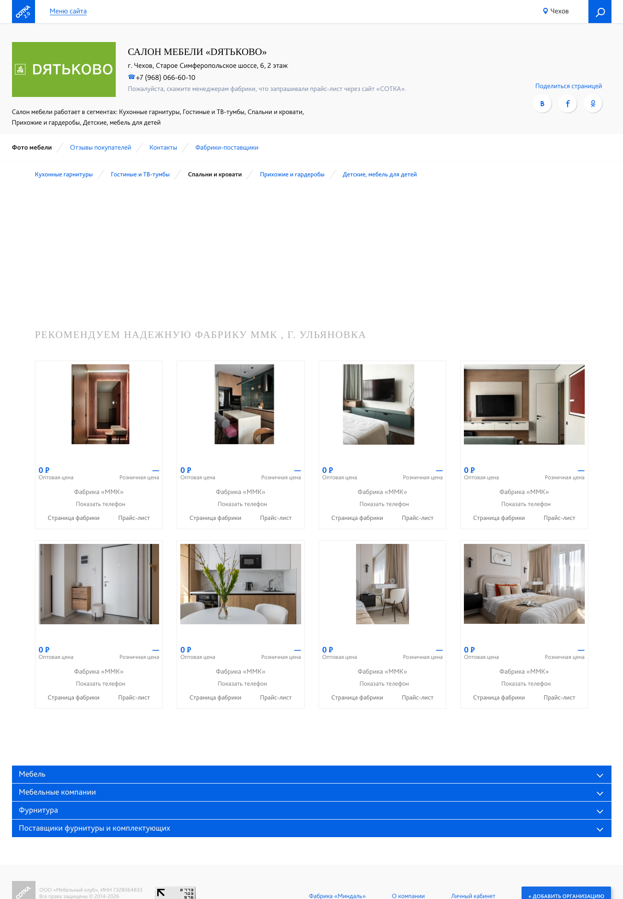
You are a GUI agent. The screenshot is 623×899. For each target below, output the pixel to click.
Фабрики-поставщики (226, 147)
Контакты (163, 147)
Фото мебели (32, 147)
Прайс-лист (134, 518)
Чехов (560, 10)
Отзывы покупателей (100, 147)
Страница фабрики (74, 518)
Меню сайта (68, 11)
